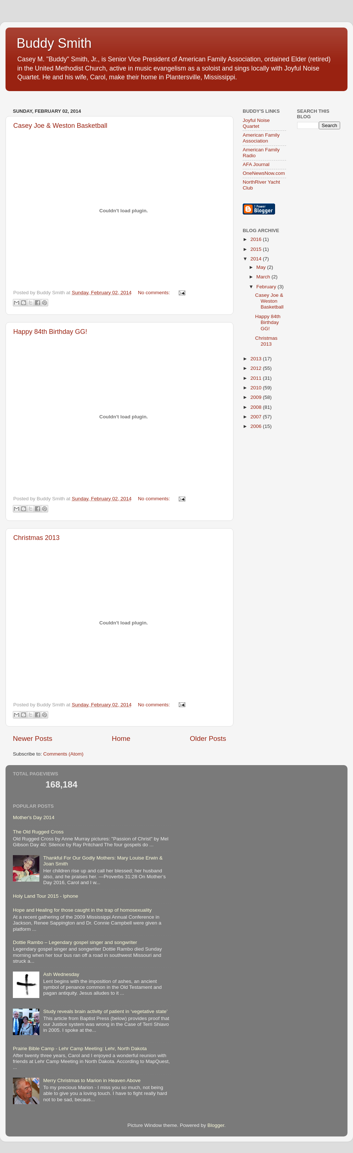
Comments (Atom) (63, 754)
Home (121, 738)
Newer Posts (32, 738)
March (263, 277)
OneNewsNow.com (264, 173)
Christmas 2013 (36, 537)
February (267, 286)
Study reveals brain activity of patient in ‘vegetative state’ (105, 1011)
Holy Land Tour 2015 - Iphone (45, 896)
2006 (256, 426)
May (261, 267)
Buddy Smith (54, 43)
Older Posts (208, 738)
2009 (256, 397)
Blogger (215, 1125)
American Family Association (261, 138)
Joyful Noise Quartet (256, 123)
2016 (256, 239)
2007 (256, 416)
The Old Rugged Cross (38, 832)
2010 (256, 387)
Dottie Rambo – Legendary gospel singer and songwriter (75, 942)
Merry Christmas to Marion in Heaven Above (91, 1080)
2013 (256, 358)
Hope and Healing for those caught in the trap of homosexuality (82, 910)
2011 (256, 378)
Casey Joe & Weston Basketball (60, 125)
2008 (256, 407)
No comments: (154, 292)
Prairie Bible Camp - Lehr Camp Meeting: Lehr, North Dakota (80, 1048)
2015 (256, 249)
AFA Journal (256, 164)
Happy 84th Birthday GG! (50, 331)
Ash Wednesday (61, 974)
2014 (256, 259)
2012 (256, 368)
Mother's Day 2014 (33, 817)
